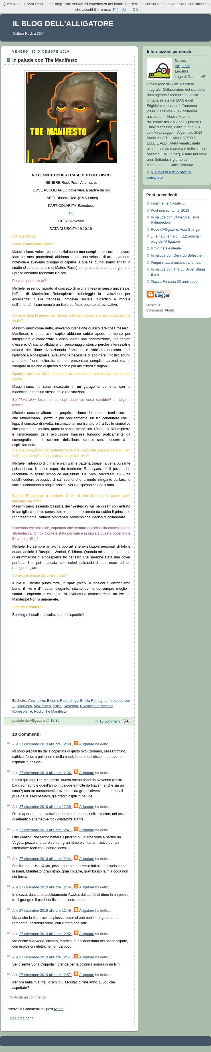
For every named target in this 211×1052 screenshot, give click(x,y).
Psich (57, 706)
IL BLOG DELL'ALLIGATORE (63, 23)
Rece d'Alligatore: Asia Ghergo (175, 230)
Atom (59, 1009)
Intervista (24, 706)
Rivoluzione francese (96, 706)
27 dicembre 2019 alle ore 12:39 (45, 807)
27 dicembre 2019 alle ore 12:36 (45, 773)
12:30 (55, 721)
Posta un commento (30, 997)
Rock (38, 711)
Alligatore (86, 744)
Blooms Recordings (62, 701)
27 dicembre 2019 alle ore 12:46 (45, 887)
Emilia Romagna (93, 701)
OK (135, 9)
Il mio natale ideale (166, 248)
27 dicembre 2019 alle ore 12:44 (45, 859)
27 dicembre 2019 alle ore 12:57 (45, 957)
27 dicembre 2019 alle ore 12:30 (45, 744)
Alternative (36, 701)
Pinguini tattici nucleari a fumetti (176, 263)
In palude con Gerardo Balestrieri (177, 255)
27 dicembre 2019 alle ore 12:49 (45, 911)
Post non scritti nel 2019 (170, 211)
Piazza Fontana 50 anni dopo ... (176, 282)
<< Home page (21, 1018)
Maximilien (42, 706)
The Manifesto (55, 711)
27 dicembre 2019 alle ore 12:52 (45, 934)
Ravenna (71, 706)
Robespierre (22, 711)
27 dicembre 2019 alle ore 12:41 (45, 830)
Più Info (119, 9)
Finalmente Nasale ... (168, 203)
